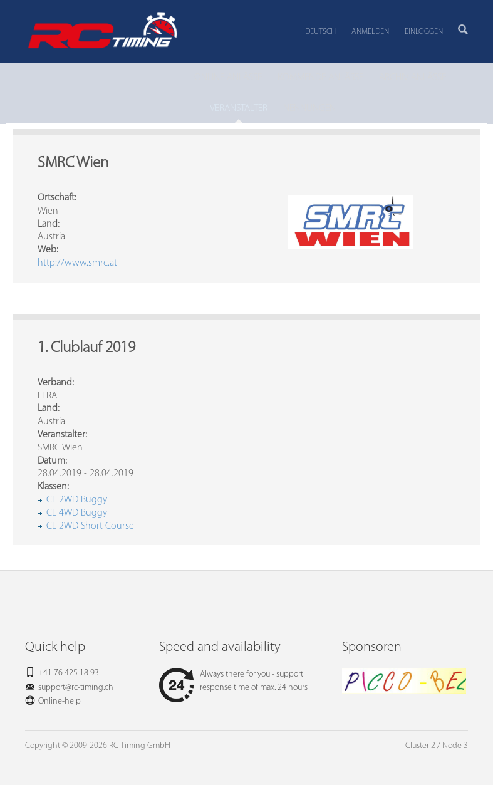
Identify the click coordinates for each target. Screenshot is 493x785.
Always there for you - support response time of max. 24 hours (233, 681)
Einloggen (424, 32)
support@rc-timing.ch (75, 687)
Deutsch (320, 32)
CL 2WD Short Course (90, 526)
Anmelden (370, 32)
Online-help (59, 701)
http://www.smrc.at (77, 263)
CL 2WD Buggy (76, 500)
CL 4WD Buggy (76, 513)
